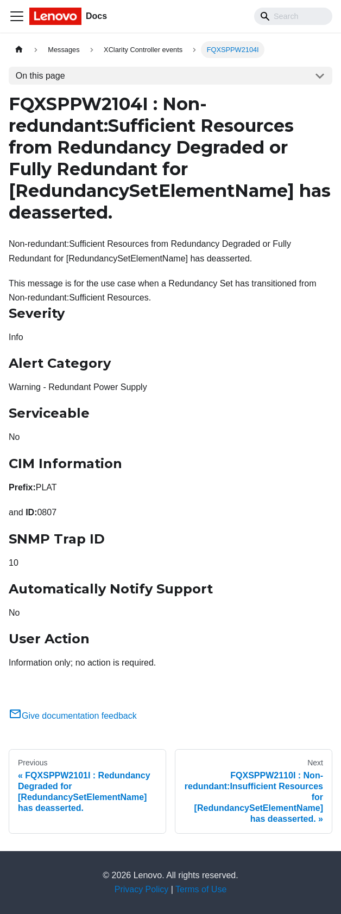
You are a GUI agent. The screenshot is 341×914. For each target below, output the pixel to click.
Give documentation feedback (73, 715)
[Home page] (19, 49)
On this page (40, 75)
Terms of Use (200, 889)
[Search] (293, 16)
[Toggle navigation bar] (17, 16)
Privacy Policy (142, 889)
